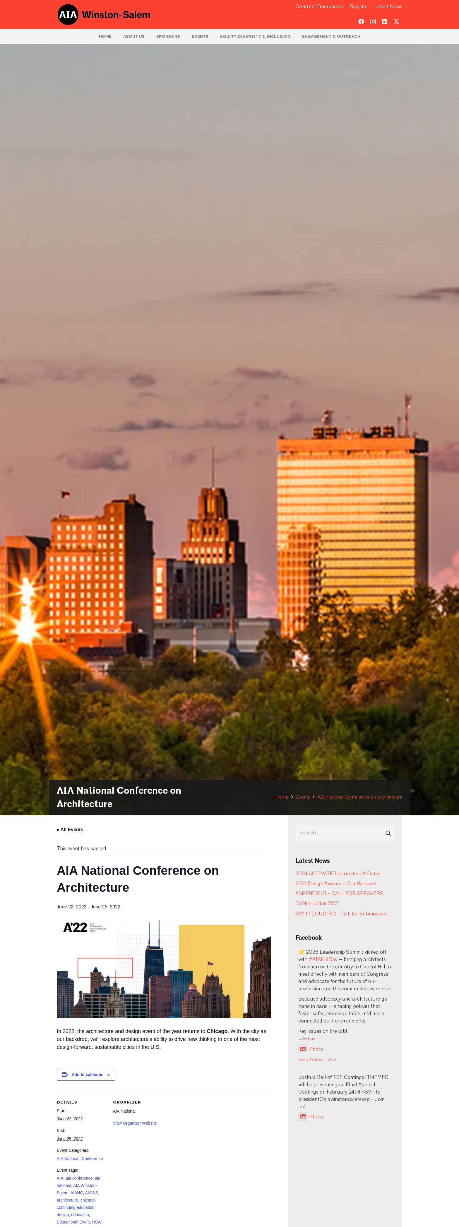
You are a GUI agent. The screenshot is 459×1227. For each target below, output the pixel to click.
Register (359, 7)
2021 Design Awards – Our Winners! (335, 884)
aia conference (79, 1178)
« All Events (70, 829)
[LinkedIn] (385, 22)
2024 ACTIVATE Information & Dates (338, 874)
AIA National (68, 1158)
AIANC (77, 1192)
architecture (67, 1200)
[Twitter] (396, 22)
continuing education (75, 1207)
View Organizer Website (135, 1123)
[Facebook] (361, 22)
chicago (88, 1200)
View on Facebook (310, 1059)
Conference (92, 1158)
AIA (60, 1178)
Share (332, 1059)
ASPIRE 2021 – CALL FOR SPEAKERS (339, 894)
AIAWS (91, 1192)
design (63, 1214)
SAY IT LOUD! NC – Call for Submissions (341, 914)
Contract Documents (320, 7)
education (80, 1214)
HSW (97, 1222)
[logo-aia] (104, 14)
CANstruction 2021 (317, 904)
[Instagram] (373, 22)
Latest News (388, 7)
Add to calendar (87, 1074)
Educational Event (73, 1222)
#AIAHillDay (323, 960)
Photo (310, 1049)
